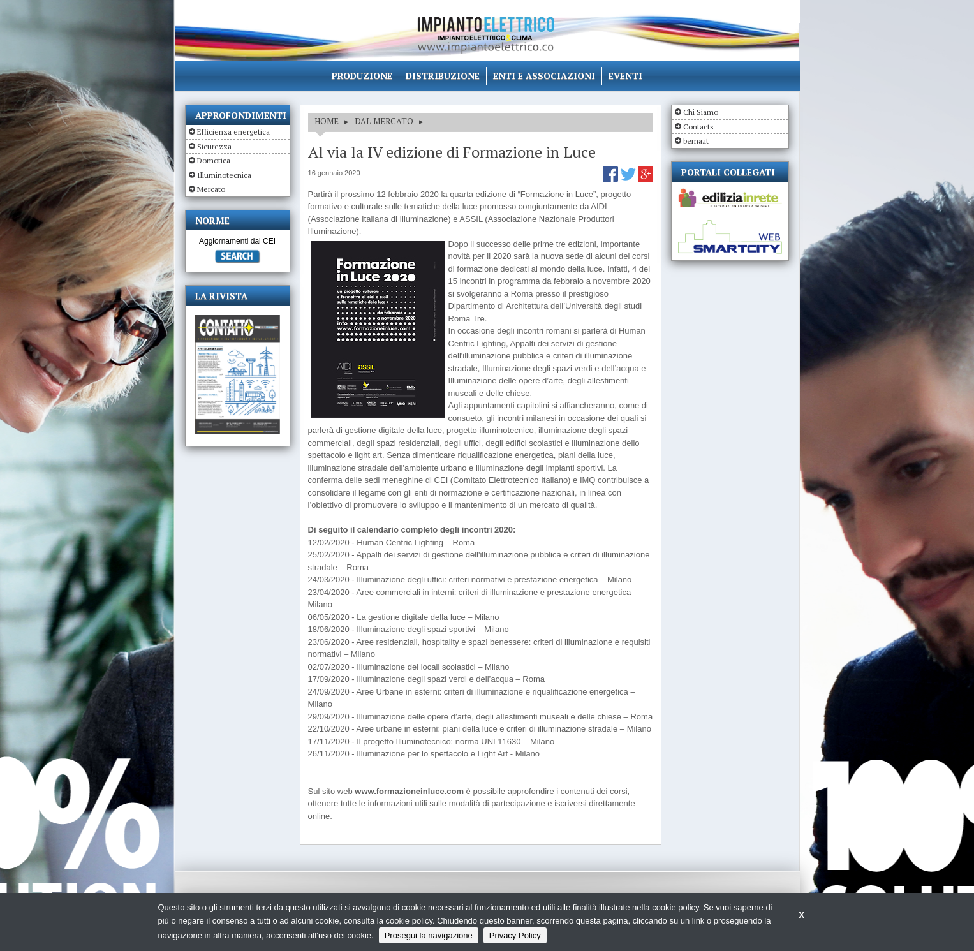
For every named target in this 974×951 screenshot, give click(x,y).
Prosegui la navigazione (429, 935)
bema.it (696, 140)
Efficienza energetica (233, 131)
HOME (326, 121)
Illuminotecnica (224, 175)
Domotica (213, 160)
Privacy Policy (515, 935)
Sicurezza (214, 146)
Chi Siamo (700, 112)
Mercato (211, 189)
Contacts (698, 126)
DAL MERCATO (384, 121)
